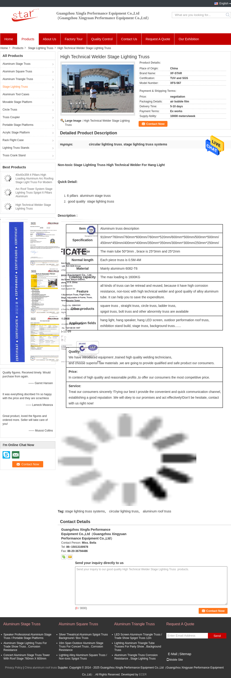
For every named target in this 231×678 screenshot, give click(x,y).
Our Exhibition (189, 39)
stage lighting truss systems (85, 511)
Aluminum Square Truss (17, 71)
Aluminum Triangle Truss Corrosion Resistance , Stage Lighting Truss (136, 656)
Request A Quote (158, 39)
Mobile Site (174, 659)
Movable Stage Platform (17, 102)
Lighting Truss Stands (16, 147)
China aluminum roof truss (40, 667)
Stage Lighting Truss (40, 48)
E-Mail (172, 654)
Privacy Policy (13, 667)
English (223, 3)
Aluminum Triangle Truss (18, 79)
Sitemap (185, 654)
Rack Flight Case (13, 140)
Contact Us (129, 39)
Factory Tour (74, 39)
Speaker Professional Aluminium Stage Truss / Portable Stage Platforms (27, 636)
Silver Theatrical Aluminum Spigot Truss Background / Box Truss (83, 636)
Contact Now (155, 124)
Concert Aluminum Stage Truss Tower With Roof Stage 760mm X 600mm (26, 656)
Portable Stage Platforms (18, 124)
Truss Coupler (11, 117)
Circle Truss (10, 109)
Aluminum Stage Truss (16, 63)
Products (27, 39)
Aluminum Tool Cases (16, 94)
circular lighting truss (124, 511)
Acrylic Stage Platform (16, 132)
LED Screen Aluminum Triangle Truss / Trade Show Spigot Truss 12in (138, 636)
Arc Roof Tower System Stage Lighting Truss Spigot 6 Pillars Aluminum (33, 192)
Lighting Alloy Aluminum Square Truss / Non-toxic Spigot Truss (83, 656)
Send (217, 636)
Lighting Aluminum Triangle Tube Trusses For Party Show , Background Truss (137, 646)
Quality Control (102, 39)
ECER (142, 674)
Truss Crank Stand (14, 155)
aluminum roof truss (157, 511)
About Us (49, 39)
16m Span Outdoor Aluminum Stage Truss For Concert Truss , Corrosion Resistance (81, 646)
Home (8, 39)
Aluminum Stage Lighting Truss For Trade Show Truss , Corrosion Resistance (25, 646)
